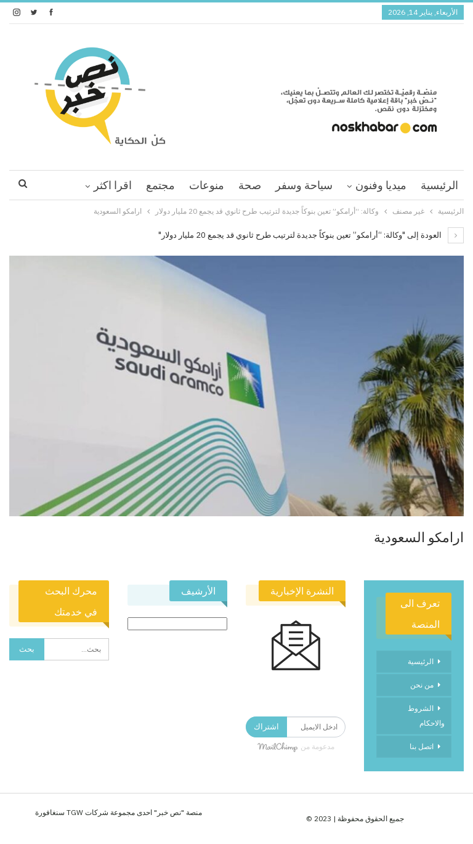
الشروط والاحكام (426, 716)
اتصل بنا (422, 746)
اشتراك (266, 726)
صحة (249, 185)
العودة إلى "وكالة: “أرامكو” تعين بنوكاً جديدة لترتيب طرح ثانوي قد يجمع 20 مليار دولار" (311, 235)
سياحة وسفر (304, 185)
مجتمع (160, 185)
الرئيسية (439, 185)
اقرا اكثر (113, 185)
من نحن (422, 684)
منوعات (206, 185)
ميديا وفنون (380, 185)
